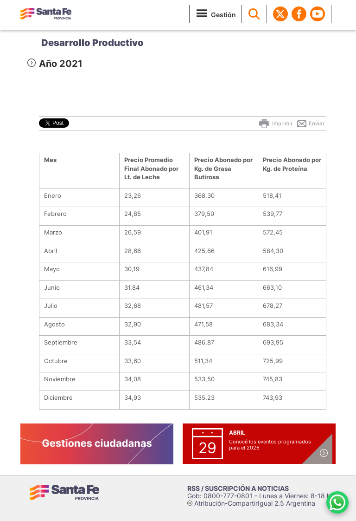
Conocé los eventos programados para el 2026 (270, 444)
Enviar (310, 123)
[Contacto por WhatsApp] (337, 502)
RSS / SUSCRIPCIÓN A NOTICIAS (238, 488)
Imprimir (275, 123)
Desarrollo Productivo (92, 42)
